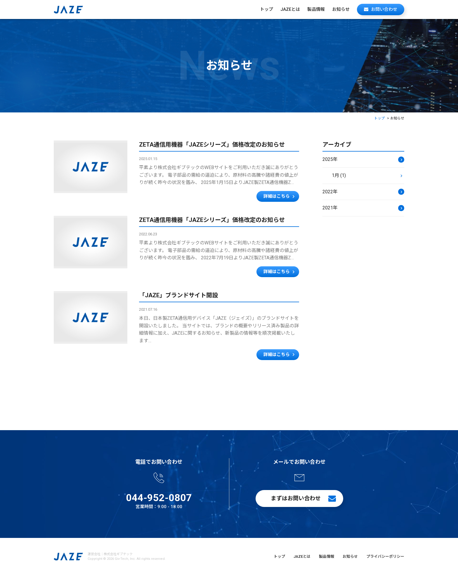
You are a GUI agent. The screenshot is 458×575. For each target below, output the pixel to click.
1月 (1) (339, 175)
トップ (266, 9)
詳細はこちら (276, 196)
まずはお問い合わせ (296, 498)
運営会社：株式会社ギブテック (110, 554)
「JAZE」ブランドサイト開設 (178, 295)
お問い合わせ (384, 9)
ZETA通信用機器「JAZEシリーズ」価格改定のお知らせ (212, 144)
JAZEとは (290, 9)
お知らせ (341, 9)
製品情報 (316, 9)
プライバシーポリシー (385, 556)
